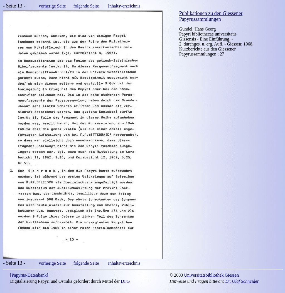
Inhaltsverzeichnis (124, 6)
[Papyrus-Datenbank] (29, 275)
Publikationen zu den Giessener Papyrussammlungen (210, 16)
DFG (125, 281)
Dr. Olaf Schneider (242, 281)
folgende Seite (86, 6)
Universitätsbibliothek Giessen (211, 275)
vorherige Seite (52, 6)
